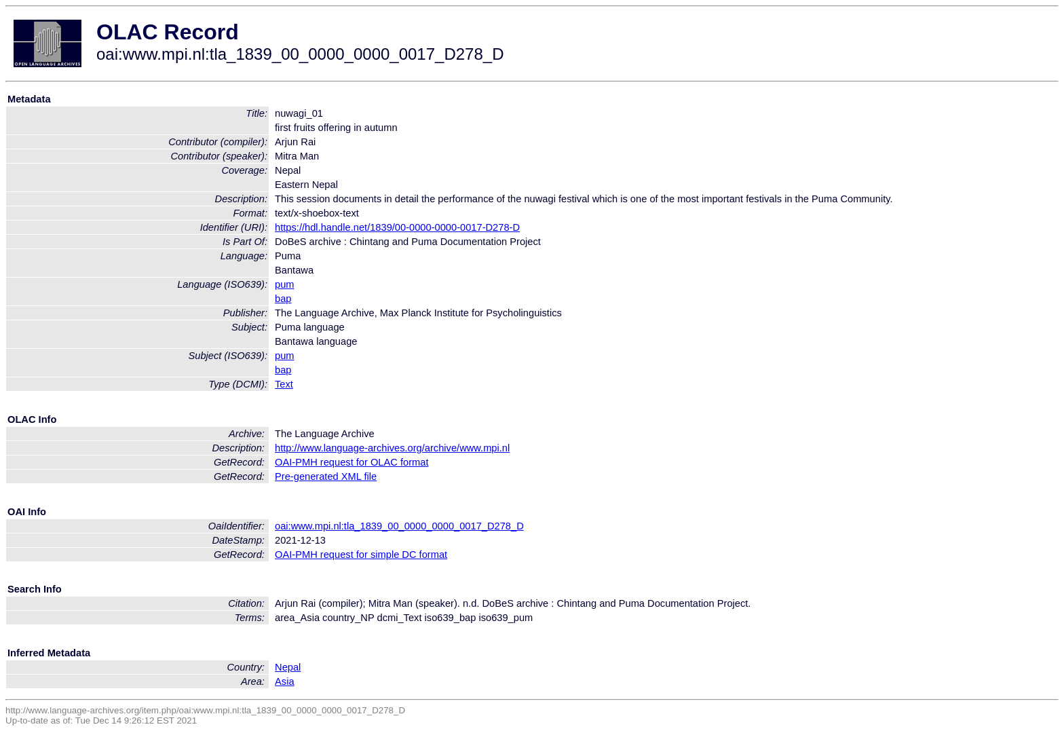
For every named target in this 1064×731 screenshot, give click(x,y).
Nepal (288, 667)
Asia (284, 681)
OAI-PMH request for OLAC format (351, 462)
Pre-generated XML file (326, 476)
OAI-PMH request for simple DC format (361, 554)
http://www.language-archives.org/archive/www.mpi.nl (392, 448)
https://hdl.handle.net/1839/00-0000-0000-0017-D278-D (397, 227)
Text (284, 384)
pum (284, 284)
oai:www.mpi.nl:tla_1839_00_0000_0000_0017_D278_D (399, 526)
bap (283, 298)
